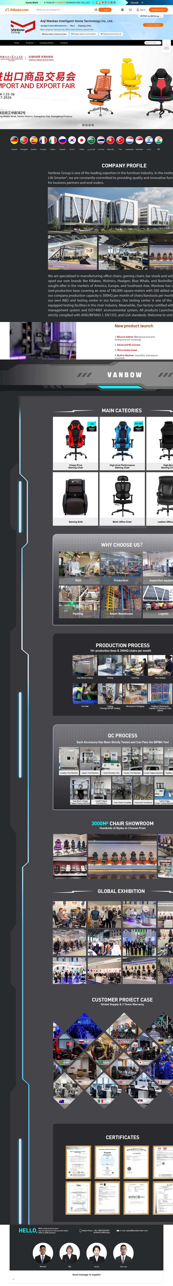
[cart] (131, 10)
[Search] (104, 10)
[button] (95, 9)
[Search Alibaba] (64, 9)
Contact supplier (153, 25)
